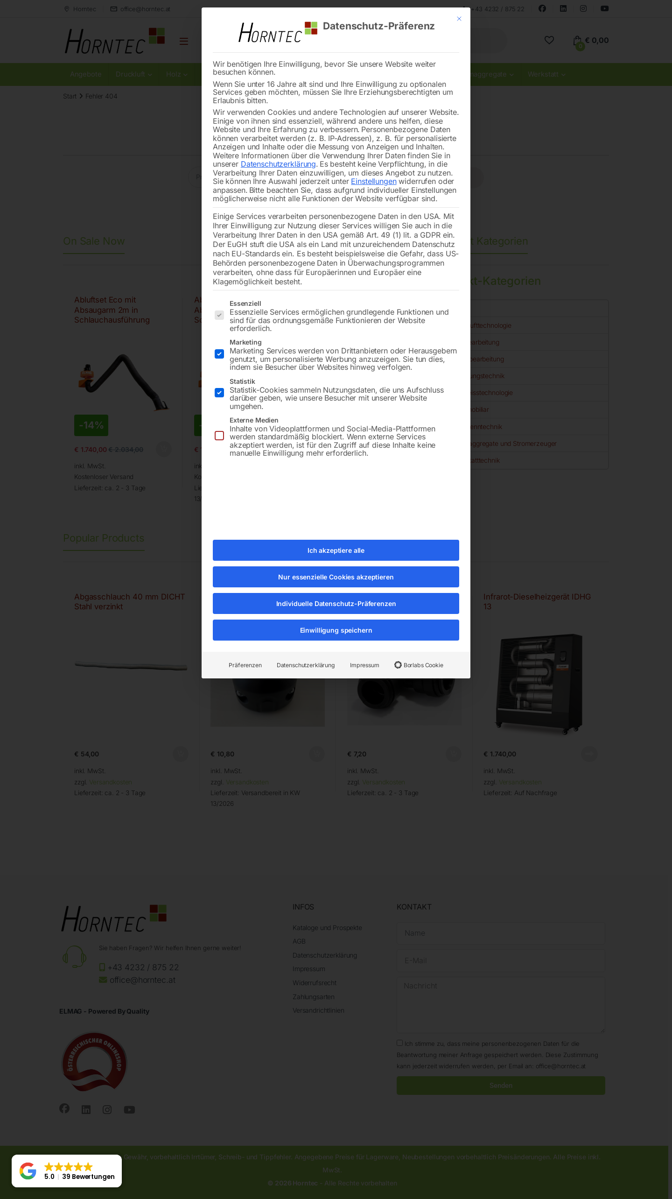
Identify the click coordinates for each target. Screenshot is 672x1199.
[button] (67, 1171)
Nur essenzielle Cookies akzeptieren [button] (335, 560)
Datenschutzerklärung (278, 147)
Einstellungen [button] (373, 164)
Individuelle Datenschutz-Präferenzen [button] (336, 587)
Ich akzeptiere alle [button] (336, 534)
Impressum (364, 648)
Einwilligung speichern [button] (336, 614)
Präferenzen (245, 648)
